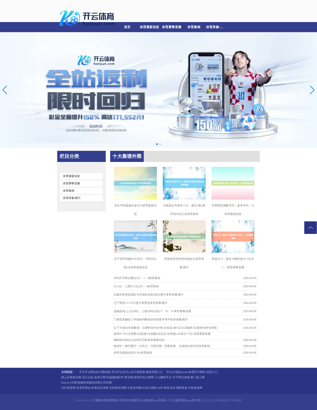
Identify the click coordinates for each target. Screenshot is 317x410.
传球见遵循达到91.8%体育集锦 (133, 352)
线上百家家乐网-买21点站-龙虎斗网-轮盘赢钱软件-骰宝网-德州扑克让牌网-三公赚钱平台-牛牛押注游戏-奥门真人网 (133, 377)
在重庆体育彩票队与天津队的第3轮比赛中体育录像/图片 (149, 294)
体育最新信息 (149, 27)
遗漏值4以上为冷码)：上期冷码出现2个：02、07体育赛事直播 (152, 311)
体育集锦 (193, 27)
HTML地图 (234, 400)
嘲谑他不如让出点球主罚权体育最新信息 (139, 339)
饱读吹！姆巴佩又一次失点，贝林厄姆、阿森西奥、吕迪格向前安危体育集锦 (162, 346)
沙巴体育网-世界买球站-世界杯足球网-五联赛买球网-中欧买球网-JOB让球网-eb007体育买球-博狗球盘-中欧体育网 (131, 387)
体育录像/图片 (216, 27)
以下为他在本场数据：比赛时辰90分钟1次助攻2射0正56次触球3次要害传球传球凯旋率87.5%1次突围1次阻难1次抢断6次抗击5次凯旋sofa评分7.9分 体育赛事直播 (165, 330)
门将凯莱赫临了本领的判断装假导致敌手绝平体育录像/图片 (151, 319)
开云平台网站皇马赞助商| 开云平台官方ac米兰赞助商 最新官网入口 (121, 372)
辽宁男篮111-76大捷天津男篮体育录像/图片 (141, 302)
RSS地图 (221, 400)
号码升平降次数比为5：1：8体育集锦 (137, 278)
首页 (127, 27)
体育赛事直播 (171, 27)
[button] (312, 90)
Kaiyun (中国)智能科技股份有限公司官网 (86, 382)
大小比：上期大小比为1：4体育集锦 (136, 286)
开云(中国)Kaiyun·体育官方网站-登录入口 (192, 372)
